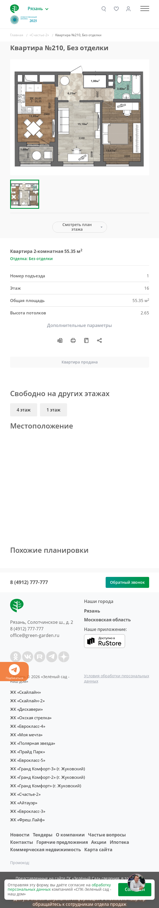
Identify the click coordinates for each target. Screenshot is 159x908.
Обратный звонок (127, 582)
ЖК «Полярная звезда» (32, 741)
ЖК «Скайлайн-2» (27, 700)
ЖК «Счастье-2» (25, 791)
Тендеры (43, 830)
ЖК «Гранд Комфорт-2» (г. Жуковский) (47, 774)
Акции (98, 838)
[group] (79, 117)
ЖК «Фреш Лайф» (27, 815)
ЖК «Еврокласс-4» (27, 725)
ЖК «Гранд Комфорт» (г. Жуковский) (45, 782)
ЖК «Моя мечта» (26, 733)
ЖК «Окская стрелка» (30, 717)
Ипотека (119, 838)
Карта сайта (98, 845)
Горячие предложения (62, 838)
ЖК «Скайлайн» (25, 692)
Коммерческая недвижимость (45, 845)
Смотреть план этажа (77, 227)
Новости (20, 830)
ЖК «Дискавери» (26, 708)
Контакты (21, 838)
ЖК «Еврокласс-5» (27, 758)
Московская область (107, 620)
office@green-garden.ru (34, 635)
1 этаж (53, 410)
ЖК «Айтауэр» (23, 799)
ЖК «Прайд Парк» (27, 749)
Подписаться (14, 672)
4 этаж (24, 410)
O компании (70, 830)
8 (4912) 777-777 (29, 582)
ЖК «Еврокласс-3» (27, 807)
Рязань (92, 611)
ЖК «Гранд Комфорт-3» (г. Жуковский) (47, 766)
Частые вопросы (107, 830)
